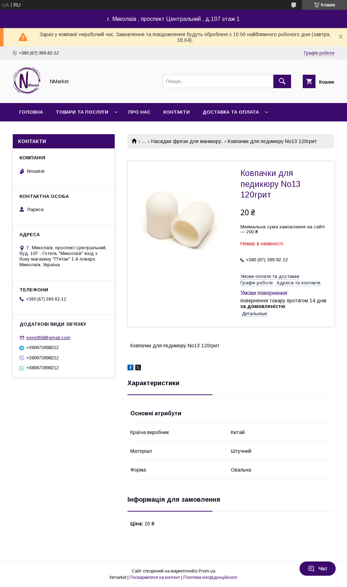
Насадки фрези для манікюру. (187, 141)
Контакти (176, 112)
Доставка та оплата (231, 112)
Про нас (139, 112)
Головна (31, 112)
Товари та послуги (82, 112)
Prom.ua (207, 571)
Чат (317, 568)
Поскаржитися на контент (155, 577)
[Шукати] (282, 81)
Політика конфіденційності (210, 577)
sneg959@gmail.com (48, 337)
